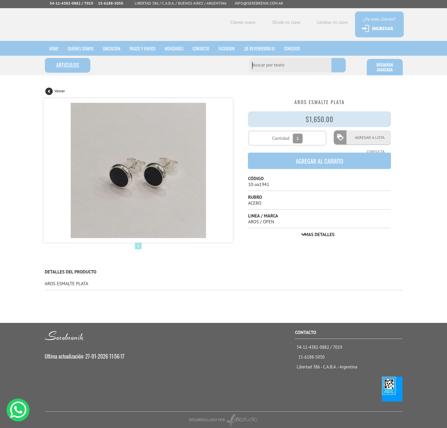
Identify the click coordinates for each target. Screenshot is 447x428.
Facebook (231, 48)
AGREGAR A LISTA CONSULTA (367, 139)
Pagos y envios (145, 48)
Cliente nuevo (241, 22)
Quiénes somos (82, 48)
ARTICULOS (67, 65)
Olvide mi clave (284, 22)
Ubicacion (113, 48)
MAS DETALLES (319, 234)
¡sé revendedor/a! (264, 48)
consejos (297, 48)
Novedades (177, 48)
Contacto (204, 48)
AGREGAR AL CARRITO (320, 161)
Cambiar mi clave (330, 22)
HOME (54, 48)
